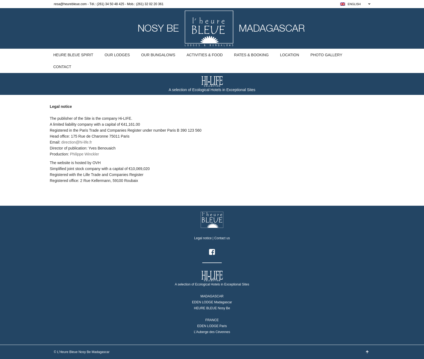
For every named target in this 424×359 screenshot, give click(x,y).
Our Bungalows (158, 55)
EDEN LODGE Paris (212, 326)
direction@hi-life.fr (76, 142)
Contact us (222, 238)
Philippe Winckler (84, 154)
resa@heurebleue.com (70, 4)
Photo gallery (326, 55)
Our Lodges (117, 55)
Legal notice (203, 238)
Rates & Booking (251, 55)
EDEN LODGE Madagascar (212, 302)
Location (289, 55)
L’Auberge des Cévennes (212, 332)
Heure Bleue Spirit (73, 55)
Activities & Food (205, 55)
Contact (62, 67)
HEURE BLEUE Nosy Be (212, 308)
